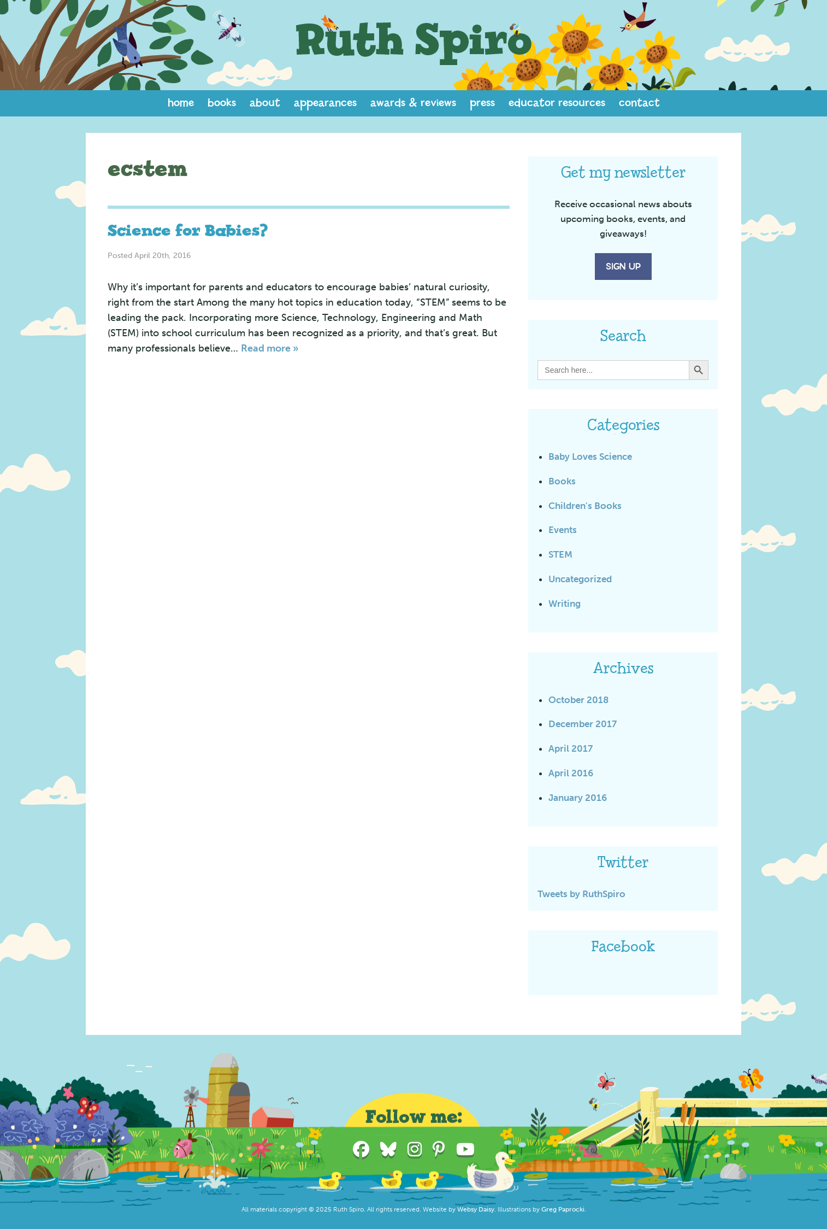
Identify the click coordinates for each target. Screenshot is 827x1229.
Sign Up (623, 266)
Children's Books (585, 505)
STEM (560, 554)
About (265, 103)
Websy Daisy (475, 1209)
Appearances (325, 103)
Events (562, 529)
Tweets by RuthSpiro (581, 893)
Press (482, 103)
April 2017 (570, 748)
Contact (639, 103)
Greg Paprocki (562, 1209)
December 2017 (582, 723)
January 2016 (577, 797)
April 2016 (570, 773)
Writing (564, 603)
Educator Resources (557, 103)
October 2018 (578, 699)
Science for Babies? (188, 231)
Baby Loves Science (590, 456)
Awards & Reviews (413, 103)
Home (181, 103)
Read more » (270, 348)
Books (222, 103)
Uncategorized (580, 578)
